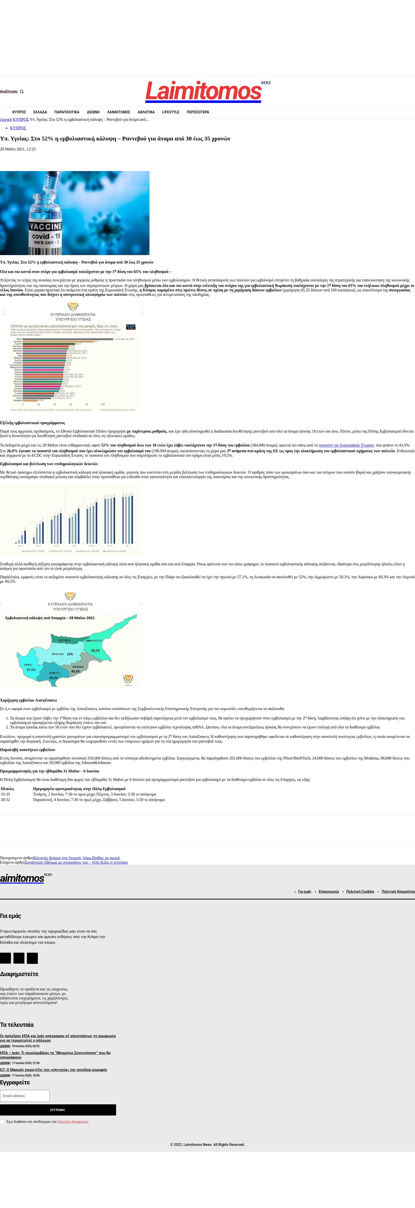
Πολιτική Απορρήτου (72, 1121)
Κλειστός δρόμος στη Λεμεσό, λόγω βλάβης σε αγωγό (76, 858)
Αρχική (6, 119)
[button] (13, 91)
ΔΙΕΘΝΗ (5, 1046)
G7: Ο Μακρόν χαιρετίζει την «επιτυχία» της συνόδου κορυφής (53, 1070)
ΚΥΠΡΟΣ (21, 119)
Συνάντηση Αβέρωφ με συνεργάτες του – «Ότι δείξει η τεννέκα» (76, 862)
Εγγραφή (57, 1110)
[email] (25, 1096)
